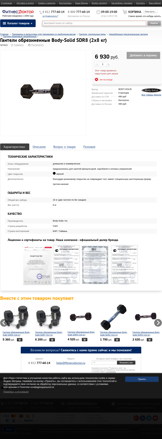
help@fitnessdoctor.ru (70, 363)
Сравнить (19, 45)
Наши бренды (81, 3)
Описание (39, 147)
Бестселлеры (65, 3)
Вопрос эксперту (99, 3)
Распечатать (37, 45)
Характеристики (14, 147)
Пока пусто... (150, 12)
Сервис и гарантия (46, 3)
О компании (6, 3)
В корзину (19, 339)
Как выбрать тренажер (122, 3)
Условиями (111, 372)
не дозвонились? (50, 16)
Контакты (140, 3)
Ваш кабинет (155, 3)
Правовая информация (16, 391)
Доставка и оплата (25, 3)
